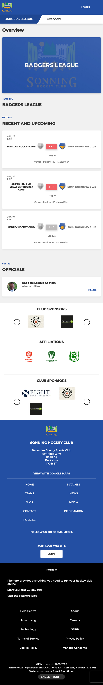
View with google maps (51, 473)
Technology (28, 629)
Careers (75, 620)
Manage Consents (75, 647)
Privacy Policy (75, 638)
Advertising (28, 620)
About (75, 611)
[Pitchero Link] (51, 575)
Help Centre (28, 611)
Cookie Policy (28, 647)
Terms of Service (28, 638)
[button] (51, 286)
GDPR (75, 629)
